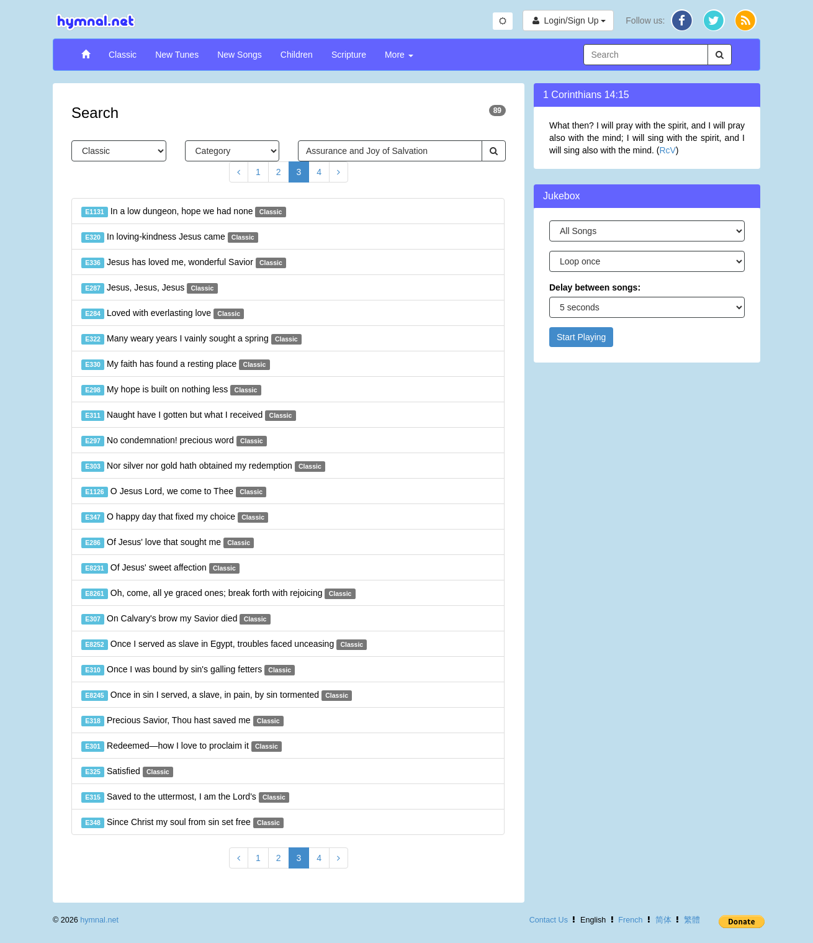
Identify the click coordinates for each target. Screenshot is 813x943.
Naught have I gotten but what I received (188, 415)
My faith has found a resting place (175, 364)
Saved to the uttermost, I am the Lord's (185, 797)
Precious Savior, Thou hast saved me (182, 720)
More (399, 55)
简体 (663, 920)
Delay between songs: (594, 287)
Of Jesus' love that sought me (167, 542)
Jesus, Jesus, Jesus (149, 288)
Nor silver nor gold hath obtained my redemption (203, 466)
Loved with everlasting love (162, 313)
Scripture (348, 55)
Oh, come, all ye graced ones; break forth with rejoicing (218, 593)
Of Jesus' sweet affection (160, 568)
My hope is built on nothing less (171, 389)
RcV (667, 150)
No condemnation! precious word (174, 440)
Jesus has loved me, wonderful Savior (183, 262)
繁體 (692, 920)
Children (297, 55)
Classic (123, 55)
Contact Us (548, 920)
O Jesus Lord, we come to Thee (173, 491)
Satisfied (127, 771)
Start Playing (581, 337)
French (630, 920)
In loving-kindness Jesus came (169, 237)
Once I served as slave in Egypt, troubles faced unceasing (224, 644)
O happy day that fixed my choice (174, 517)
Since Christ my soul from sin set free (182, 822)
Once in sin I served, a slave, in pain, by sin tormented (216, 695)
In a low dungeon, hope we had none (183, 211)
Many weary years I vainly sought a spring (191, 339)
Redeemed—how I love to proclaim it (181, 746)
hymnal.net (99, 920)
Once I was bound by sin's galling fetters (188, 669)
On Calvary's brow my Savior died (176, 619)
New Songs (239, 55)
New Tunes (177, 55)
